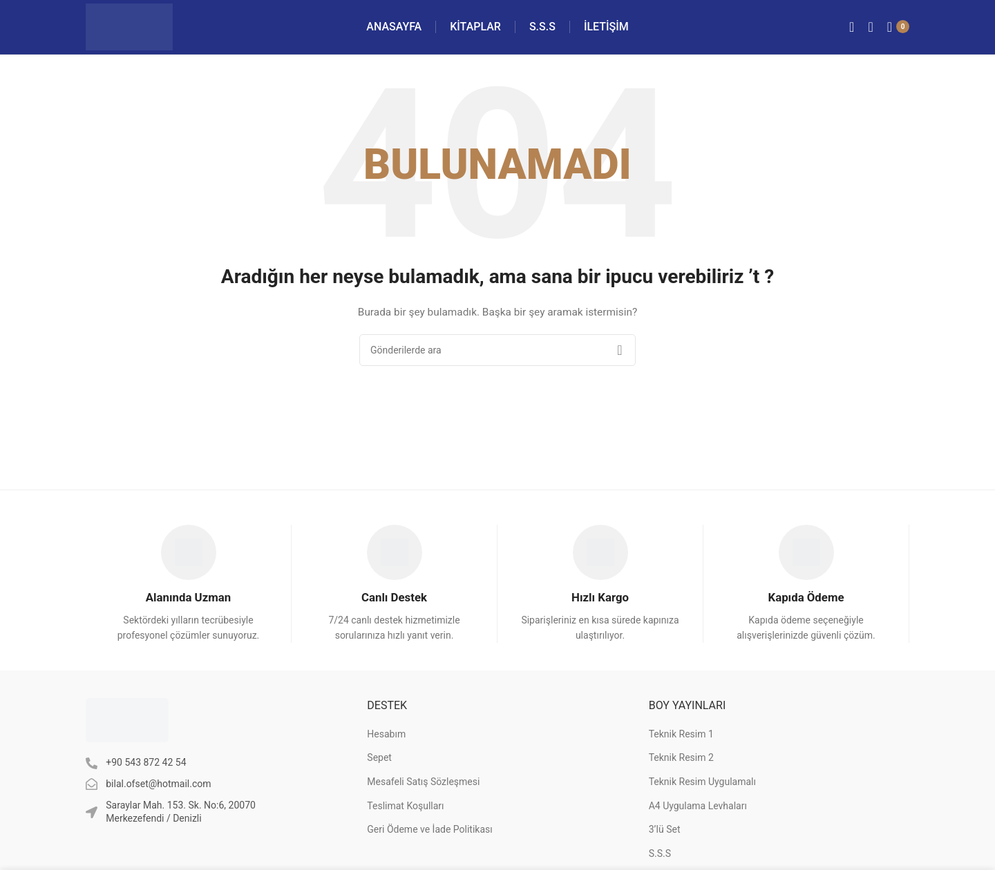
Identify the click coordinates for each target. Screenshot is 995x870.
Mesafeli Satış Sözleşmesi (423, 791)
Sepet (379, 767)
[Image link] (127, 729)
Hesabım (386, 743)
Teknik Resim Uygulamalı (702, 791)
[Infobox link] (188, 592)
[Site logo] (137, 30)
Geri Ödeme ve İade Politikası (429, 838)
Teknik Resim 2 (681, 767)
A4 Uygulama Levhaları (698, 814)
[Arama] (870, 31)
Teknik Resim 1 (681, 743)
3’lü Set (665, 838)
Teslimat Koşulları (405, 814)
